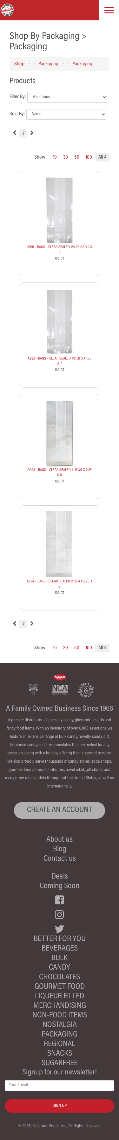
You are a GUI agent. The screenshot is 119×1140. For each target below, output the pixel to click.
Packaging (48, 64)
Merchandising (59, 1006)
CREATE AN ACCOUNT (59, 810)
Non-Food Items (59, 1016)
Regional (59, 1044)
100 (89, 157)
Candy (59, 968)
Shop (19, 64)
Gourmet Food (60, 987)
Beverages (60, 949)
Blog (59, 849)
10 (55, 157)
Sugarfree (60, 1063)
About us (59, 840)
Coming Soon (59, 886)
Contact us (59, 859)
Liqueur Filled (59, 997)
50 (76, 157)
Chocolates (59, 977)
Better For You (60, 939)
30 (65, 157)
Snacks (59, 1054)
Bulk (59, 958)
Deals (59, 877)
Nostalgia (60, 1025)
